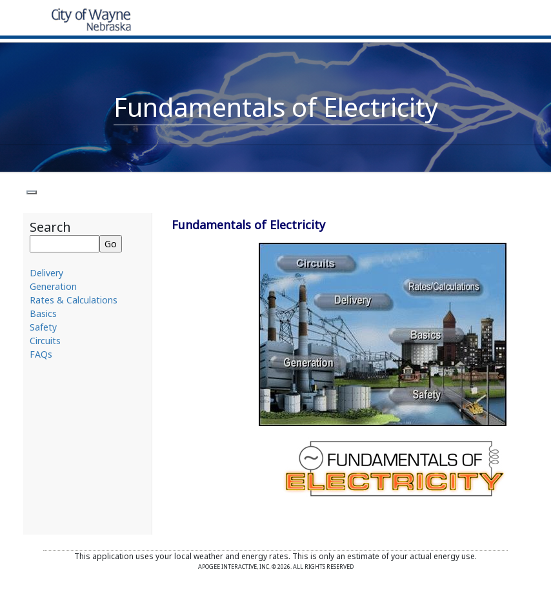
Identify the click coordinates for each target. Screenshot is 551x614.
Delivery (46, 273)
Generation (53, 286)
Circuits (45, 340)
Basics (43, 313)
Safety (43, 327)
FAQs (41, 354)
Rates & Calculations (73, 300)
